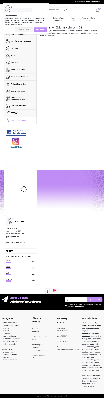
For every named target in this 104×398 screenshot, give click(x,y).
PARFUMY (12, 113)
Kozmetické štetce (16, 120)
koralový (9, 279)
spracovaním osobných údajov (87, 304)
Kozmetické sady (15, 70)
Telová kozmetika (15, 91)
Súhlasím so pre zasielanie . (84, 305)
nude (7, 273)
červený (8, 261)
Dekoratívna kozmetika (18, 77)
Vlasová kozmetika (16, 106)
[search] (65, 10)
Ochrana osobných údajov (89, 19)
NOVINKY (12, 48)
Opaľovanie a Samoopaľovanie (15, 98)
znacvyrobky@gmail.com (70, 349)
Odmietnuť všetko (24, 30)
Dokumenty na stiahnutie (58, 19)
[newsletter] (94, 299)
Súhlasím (40, 30)
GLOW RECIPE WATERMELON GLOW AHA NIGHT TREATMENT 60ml (26, 182)
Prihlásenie (81, 2)
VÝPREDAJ (12, 63)
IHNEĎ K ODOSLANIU (16, 34)
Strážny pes (73, 19)
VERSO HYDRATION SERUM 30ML (23, 199)
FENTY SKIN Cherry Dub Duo (25, 166)
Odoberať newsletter (25, 301)
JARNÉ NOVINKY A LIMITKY (18, 41)
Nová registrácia (94, 2)
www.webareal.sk (60, 396)
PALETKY (11, 55)
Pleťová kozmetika (16, 84)
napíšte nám (13, 237)
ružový (8, 267)
